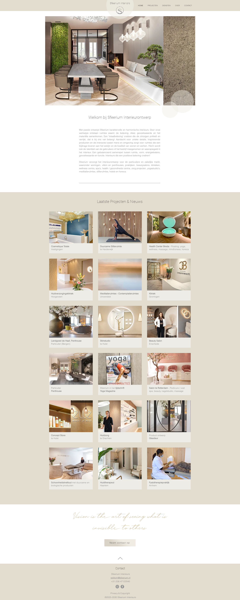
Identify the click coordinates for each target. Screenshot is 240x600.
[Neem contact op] (120, 542)
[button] (153, 5)
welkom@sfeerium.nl (120, 577)
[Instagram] (117, 586)
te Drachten (106, 438)
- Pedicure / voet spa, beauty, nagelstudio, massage (167, 389)
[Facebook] (122, 586)
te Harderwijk (106, 249)
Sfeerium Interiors (120, 3)
